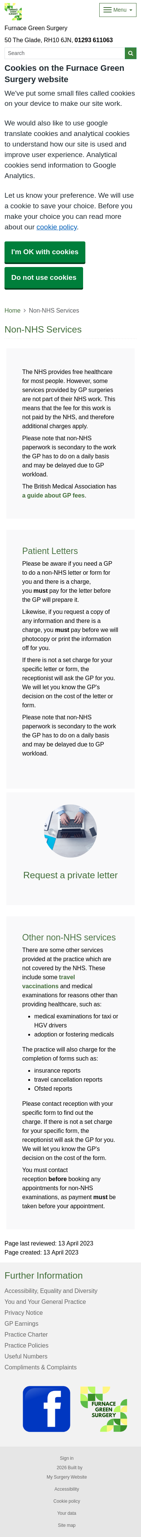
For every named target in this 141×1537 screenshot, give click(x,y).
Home (13, 310)
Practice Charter (26, 1334)
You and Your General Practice (45, 1302)
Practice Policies (27, 1345)
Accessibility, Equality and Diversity (51, 1291)
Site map (67, 1525)
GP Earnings (21, 1323)
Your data (66, 1513)
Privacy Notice (24, 1313)
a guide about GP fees (53, 495)
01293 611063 (93, 40)
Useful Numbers (26, 1356)
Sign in (66, 1458)
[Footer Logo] (76, 1409)
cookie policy (56, 226)
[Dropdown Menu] (117, 10)
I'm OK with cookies (45, 251)
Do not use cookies (43, 277)
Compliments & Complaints (41, 1367)
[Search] (65, 53)
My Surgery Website (67, 1477)
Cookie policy (66, 1501)
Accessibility (67, 1489)
